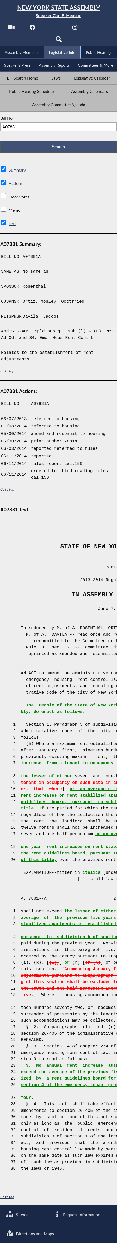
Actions (15, 184)
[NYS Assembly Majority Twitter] (54, 29)
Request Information (77, 1214)
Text (12, 225)
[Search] (58, 41)
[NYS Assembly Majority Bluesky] (96, 29)
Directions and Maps (30, 1233)
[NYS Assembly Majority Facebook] (32, 29)
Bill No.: (7, 119)
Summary (17, 171)
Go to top (7, 372)
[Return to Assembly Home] (58, 11)
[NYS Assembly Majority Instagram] (75, 29)
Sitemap (19, 1214)
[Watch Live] (11, 29)
